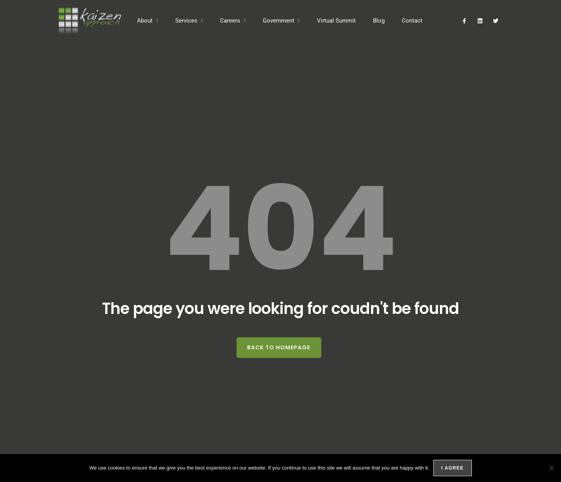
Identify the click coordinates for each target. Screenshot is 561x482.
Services (189, 21)
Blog (379, 20)
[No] (551, 468)
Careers (233, 21)
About (147, 21)
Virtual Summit (336, 20)
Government (281, 21)
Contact (412, 20)
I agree (452, 468)
